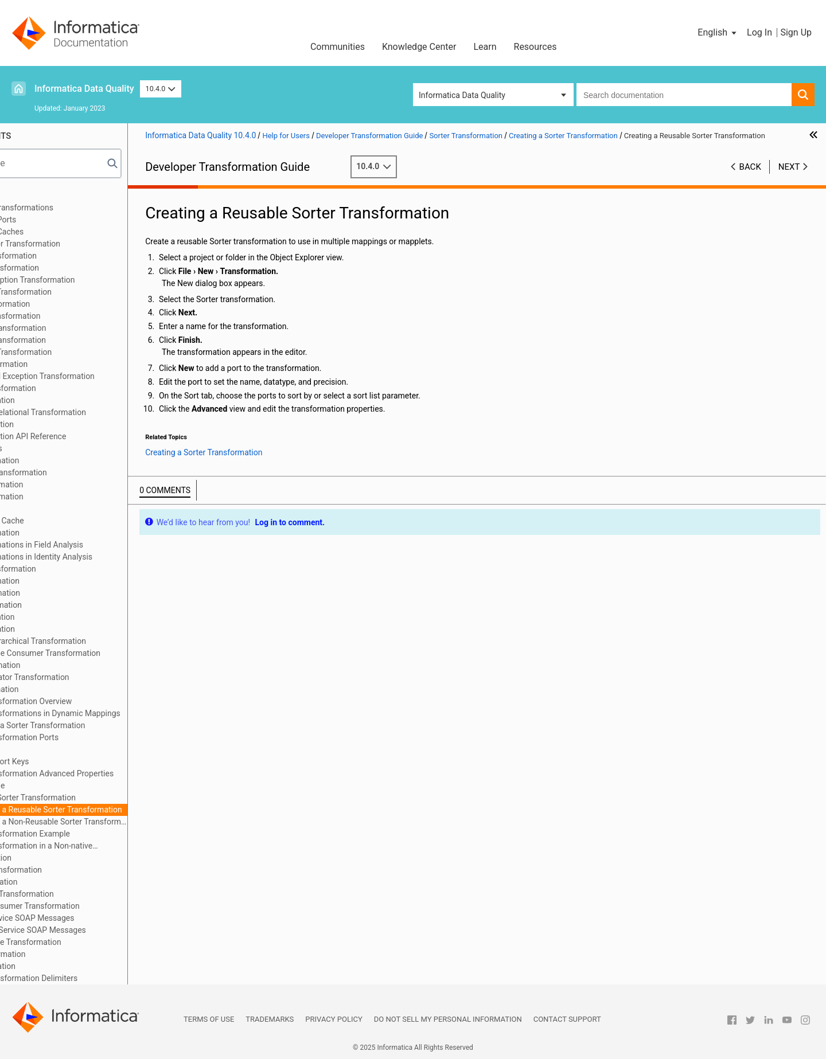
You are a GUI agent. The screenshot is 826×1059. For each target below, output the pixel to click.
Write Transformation (57, 966)
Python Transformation (60, 604)
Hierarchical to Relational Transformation (92, 412)
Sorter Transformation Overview (93, 701)
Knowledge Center (419, 46)
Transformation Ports (57, 219)
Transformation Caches (61, 231)
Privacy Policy (333, 1019)
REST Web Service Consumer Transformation (99, 653)
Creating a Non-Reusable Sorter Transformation (126, 821)
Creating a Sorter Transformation (95, 797)
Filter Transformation (56, 400)
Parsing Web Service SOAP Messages (86, 918)
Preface (32, 195)
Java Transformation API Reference (82, 436)
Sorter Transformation (58, 689)
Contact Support (567, 1019)
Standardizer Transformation (70, 869)
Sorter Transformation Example (92, 833)
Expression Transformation (67, 388)
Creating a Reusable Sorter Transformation (124, 809)
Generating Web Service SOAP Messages (92, 930)
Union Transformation (57, 881)
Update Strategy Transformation (76, 893)
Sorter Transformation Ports (87, 737)
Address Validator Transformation (79, 243)
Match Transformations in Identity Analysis (95, 556)
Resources (535, 46)
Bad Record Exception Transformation (86, 279)
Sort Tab (52, 749)
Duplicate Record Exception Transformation (96, 376)
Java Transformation (56, 424)
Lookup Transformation (60, 496)
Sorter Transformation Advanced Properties (114, 773)
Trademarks (270, 1019)
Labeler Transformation (60, 484)
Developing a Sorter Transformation (100, 725)
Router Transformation (59, 665)
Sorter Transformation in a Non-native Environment (98, 846)
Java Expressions (50, 448)
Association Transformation (68, 267)
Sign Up (796, 32)
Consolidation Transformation (72, 328)
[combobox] (684, 94)
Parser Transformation (59, 592)
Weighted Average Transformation (80, 942)
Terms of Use (209, 1019)
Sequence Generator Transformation (83, 677)
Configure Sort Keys (72, 761)
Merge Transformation (59, 580)
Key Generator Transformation (72, 472)
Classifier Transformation (64, 303)
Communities (337, 46)
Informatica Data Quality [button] (462, 95)
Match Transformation (59, 532)
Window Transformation (61, 954)
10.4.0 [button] (161, 88)
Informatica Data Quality (84, 88)
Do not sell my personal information (448, 1019)
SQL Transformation (55, 857)
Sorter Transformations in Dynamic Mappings (118, 713)
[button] (718, 32)
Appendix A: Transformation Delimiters (88, 978)
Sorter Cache (60, 785)
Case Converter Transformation (75, 291)
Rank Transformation (56, 617)
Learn (484, 46)
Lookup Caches (46, 508)
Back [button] (750, 178)
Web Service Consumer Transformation (88, 905)
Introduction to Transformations (76, 207)
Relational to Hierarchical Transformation (92, 641)
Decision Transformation (63, 364)
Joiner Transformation (58, 460)
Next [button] (789, 178)
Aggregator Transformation (67, 255)
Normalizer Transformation (67, 568)
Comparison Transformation (69, 316)
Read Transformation (56, 629)
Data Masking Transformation (72, 340)
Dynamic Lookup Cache (61, 520)
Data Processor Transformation (75, 352)
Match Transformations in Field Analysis (90, 544)
